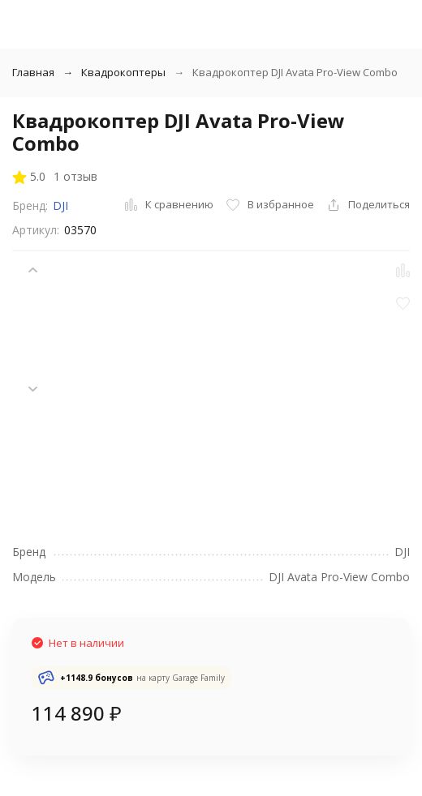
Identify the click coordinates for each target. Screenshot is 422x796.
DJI (60, 205)
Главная (33, 72)
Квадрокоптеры (123, 72)
